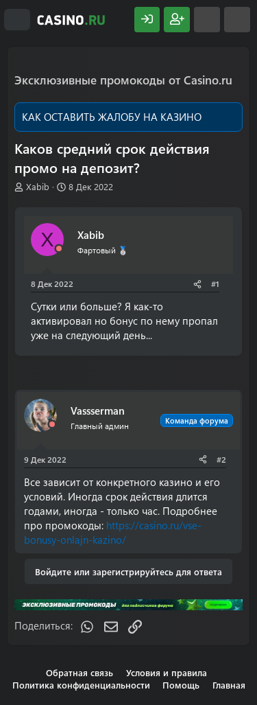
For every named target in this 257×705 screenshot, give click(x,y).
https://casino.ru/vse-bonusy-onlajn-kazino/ (112, 532)
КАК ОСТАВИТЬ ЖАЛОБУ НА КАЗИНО (111, 117)
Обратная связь (79, 672)
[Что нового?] (207, 19)
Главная (228, 685)
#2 (221, 459)
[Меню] (17, 20)
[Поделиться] (197, 284)
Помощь (180, 685)
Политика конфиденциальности (81, 685)
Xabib (37, 186)
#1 (215, 283)
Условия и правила (166, 672)
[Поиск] (237, 19)
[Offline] (59, 249)
